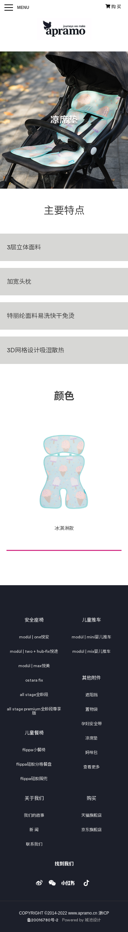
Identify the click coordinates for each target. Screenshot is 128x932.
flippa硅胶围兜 (33, 779)
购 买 (113, 6)
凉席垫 (91, 738)
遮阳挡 (91, 695)
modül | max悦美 (34, 666)
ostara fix (34, 680)
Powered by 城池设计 (81, 920)
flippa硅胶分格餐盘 (34, 764)
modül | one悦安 (34, 637)
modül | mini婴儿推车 (91, 637)
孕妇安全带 (91, 724)
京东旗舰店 (91, 830)
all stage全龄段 (34, 695)
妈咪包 (91, 753)
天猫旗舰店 (91, 815)
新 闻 (34, 830)
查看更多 (91, 767)
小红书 (67, 881)
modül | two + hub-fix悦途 (34, 651)
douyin (86, 881)
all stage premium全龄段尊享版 (34, 711)
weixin (52, 881)
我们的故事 (34, 815)
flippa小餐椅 (34, 750)
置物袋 (91, 709)
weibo (39, 881)
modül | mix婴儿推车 (91, 651)
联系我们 (34, 844)
